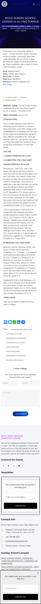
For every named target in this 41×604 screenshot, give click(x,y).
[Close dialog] (38, 573)
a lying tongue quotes (12, 347)
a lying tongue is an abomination (16, 338)
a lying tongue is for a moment (15, 342)
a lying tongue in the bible (14, 333)
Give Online (7, 84)
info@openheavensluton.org (16, 541)
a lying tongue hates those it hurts (21, 329)
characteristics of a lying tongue (16, 355)
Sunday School (11, 100)
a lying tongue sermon (13, 351)
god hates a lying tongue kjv (15, 360)
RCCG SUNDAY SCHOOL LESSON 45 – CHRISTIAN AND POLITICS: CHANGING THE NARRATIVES (19, 561)
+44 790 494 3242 (13, 537)
